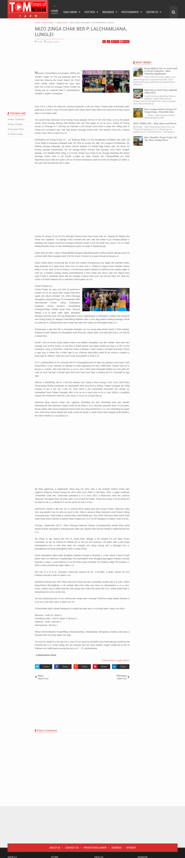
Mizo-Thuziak (16, 124)
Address (116, 847)
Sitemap (131, 847)
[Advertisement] (82, 57)
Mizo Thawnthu (17, 119)
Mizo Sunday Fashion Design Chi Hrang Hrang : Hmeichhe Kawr (160, 110)
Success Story (17, 129)
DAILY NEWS (70, 12)
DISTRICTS (152, 12)
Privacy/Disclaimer (95, 847)
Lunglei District (122, 660)
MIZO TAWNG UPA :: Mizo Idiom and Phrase (154, 123)
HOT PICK (89, 12)
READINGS (108, 12)
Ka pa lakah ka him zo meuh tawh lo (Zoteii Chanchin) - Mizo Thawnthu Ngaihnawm (160, 71)
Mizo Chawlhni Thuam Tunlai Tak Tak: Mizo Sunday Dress (160, 138)
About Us (54, 847)
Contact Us (72, 847)
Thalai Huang (16, 134)
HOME (54, 11)
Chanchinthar (107, 660)
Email (125, 41)
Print (115, 41)
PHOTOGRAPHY (130, 12)
